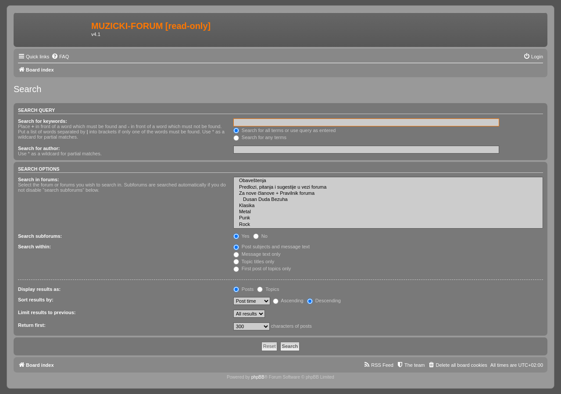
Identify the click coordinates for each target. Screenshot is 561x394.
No (260, 236)
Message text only (257, 254)
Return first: (32, 325)
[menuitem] (60, 56)
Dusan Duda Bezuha (388, 200)
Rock (388, 225)
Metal (388, 212)
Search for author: (39, 148)
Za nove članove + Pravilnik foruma (388, 193)
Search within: (34, 246)
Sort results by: (36, 299)
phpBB (257, 377)
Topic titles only (253, 261)
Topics (268, 289)
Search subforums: (40, 236)
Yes (241, 236)
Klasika (388, 206)
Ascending (288, 300)
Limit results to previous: (46, 312)
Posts (243, 289)
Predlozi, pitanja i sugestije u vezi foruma (388, 187)
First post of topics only (262, 268)
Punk (388, 218)
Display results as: (39, 289)
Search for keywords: (42, 121)
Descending (324, 300)
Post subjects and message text (271, 246)
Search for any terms (259, 137)
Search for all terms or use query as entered (284, 130)
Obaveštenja (388, 181)
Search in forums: (38, 179)
